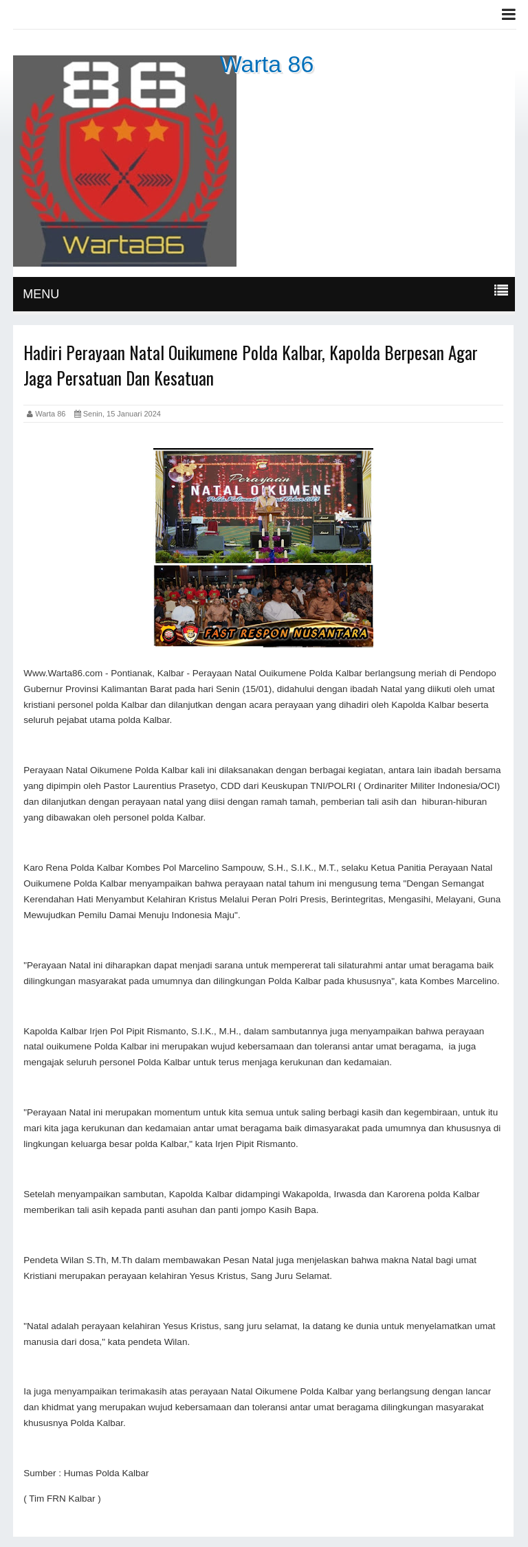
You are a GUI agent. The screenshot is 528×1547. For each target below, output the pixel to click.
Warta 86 (267, 64)
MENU (41, 294)
